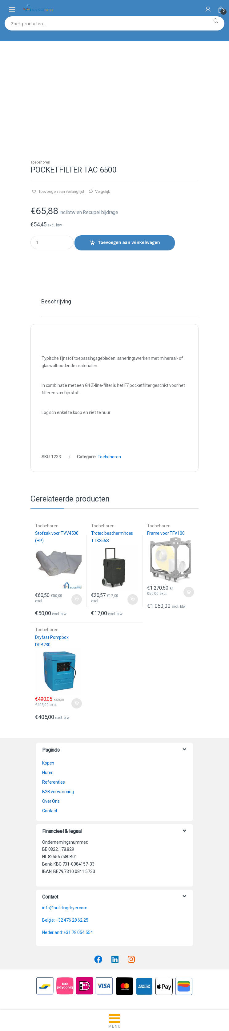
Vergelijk (102, 191)
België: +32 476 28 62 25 (65, 920)
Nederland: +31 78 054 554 (67, 932)
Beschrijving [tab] (56, 302)
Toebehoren (40, 162)
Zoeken (215, 23)
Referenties (53, 782)
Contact (49, 810)
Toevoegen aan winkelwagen (129, 242)
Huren (48, 772)
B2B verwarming (58, 791)
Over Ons (51, 801)
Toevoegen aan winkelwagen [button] (76, 599)
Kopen (48, 763)
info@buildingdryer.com (64, 907)
